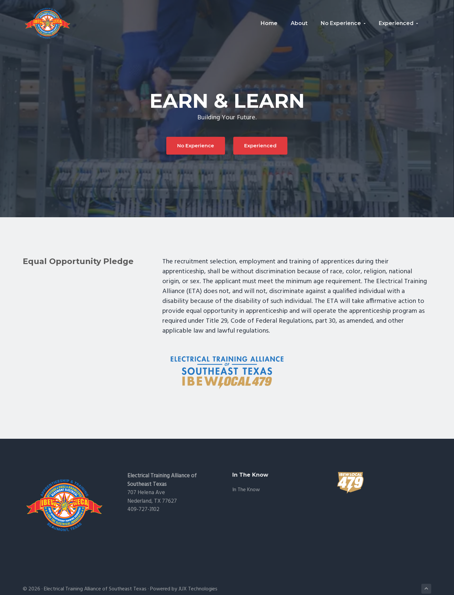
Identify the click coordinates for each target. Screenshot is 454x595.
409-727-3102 (143, 509)
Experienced (260, 145)
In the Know (246, 490)
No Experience (195, 145)
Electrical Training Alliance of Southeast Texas (95, 589)
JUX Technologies (197, 589)
